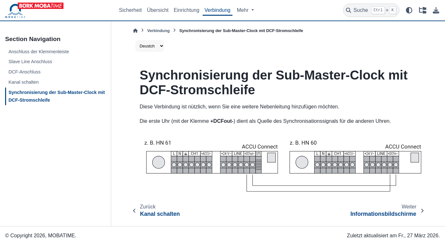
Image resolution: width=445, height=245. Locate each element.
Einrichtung (186, 10)
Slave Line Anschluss (30, 61)
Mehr (243, 10)
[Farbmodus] (409, 10)
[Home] (135, 30)
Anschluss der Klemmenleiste (38, 51)
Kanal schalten (23, 82)
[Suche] (371, 10)
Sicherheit (130, 10)
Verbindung (218, 10)
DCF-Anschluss (24, 71)
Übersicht (158, 10)
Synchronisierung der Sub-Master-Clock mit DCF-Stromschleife (56, 96)
